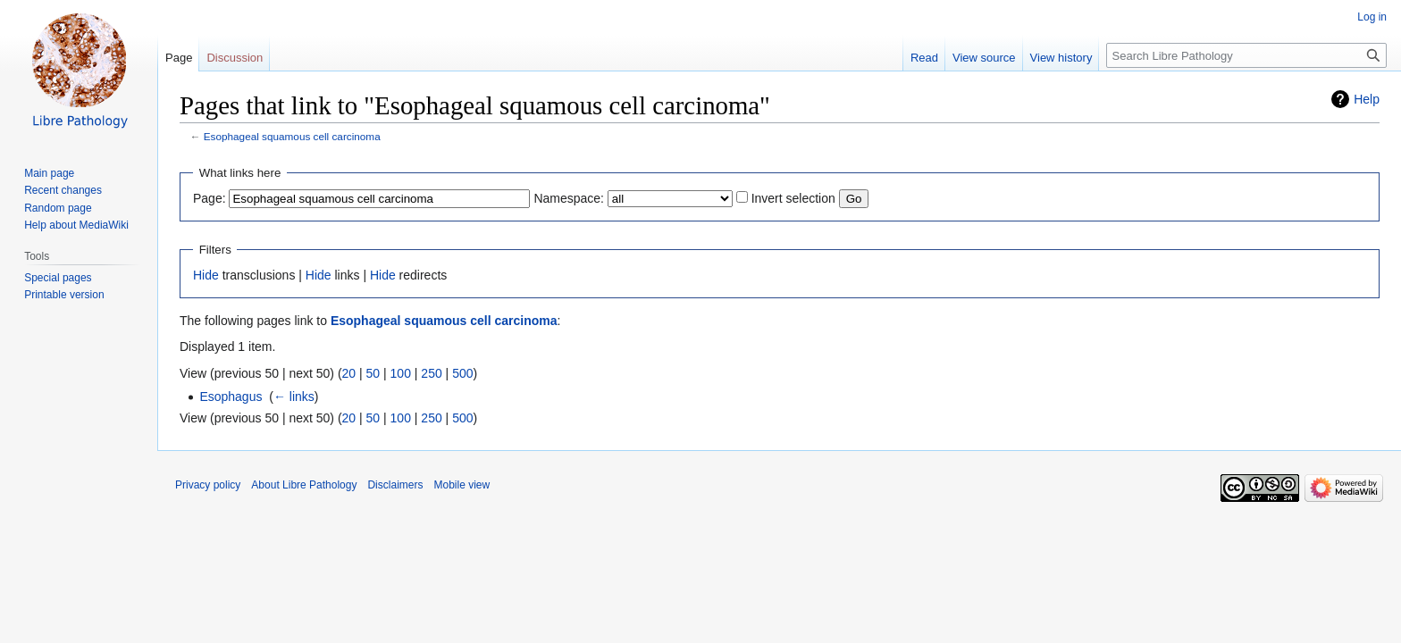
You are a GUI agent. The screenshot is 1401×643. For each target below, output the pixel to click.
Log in (1372, 17)
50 (373, 373)
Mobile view (461, 485)
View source (984, 57)
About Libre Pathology (304, 485)
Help (1367, 99)
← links (294, 396)
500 (462, 373)
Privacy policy (207, 485)
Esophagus (230, 396)
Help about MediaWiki (76, 225)
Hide (206, 275)
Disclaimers (395, 485)
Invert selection (793, 198)
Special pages (57, 277)
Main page (49, 173)
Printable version (64, 294)
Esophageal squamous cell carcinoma (292, 136)
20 (349, 373)
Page (178, 57)
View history (1061, 57)
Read (924, 57)
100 (400, 373)
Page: (209, 198)
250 (431, 373)
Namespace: (568, 198)
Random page (57, 208)
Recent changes (63, 190)
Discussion (234, 57)
